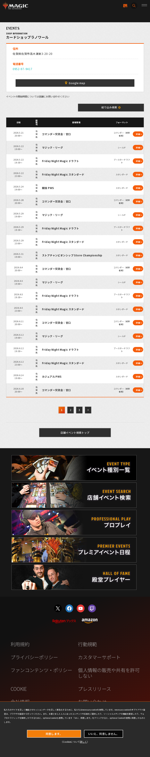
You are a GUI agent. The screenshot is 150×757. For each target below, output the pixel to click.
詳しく (83, 741)
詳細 (138, 134)
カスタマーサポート (99, 657)
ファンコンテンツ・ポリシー (41, 669)
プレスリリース (94, 688)
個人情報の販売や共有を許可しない (108, 672)
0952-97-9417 (22, 69)
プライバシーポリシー (34, 657)
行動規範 (87, 643)
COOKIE (19, 688)
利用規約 (20, 643)
